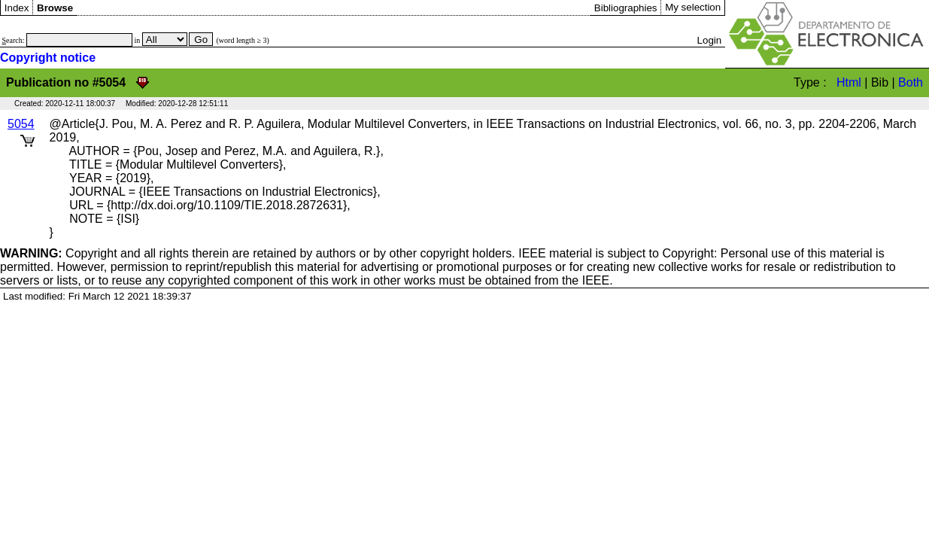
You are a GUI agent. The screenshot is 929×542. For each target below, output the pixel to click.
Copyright (58, 253)
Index (17, 8)
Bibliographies (625, 8)
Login (709, 40)
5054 (21, 123)
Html (848, 82)
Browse (55, 8)
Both (910, 82)
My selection (693, 7)
